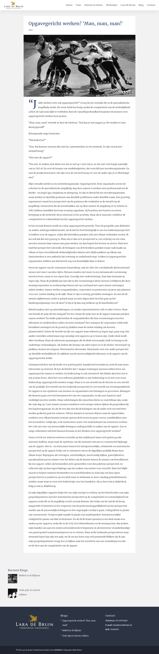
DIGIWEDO (58, 650)
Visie (78, 5)
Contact (151, 5)
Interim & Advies (93, 5)
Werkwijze (111, 5)
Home (69, 5)
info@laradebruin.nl (122, 625)
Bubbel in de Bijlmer (71, 630)
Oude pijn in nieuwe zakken (75, 636)
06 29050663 (121, 620)
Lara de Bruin (128, 5)
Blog (141, 5)
